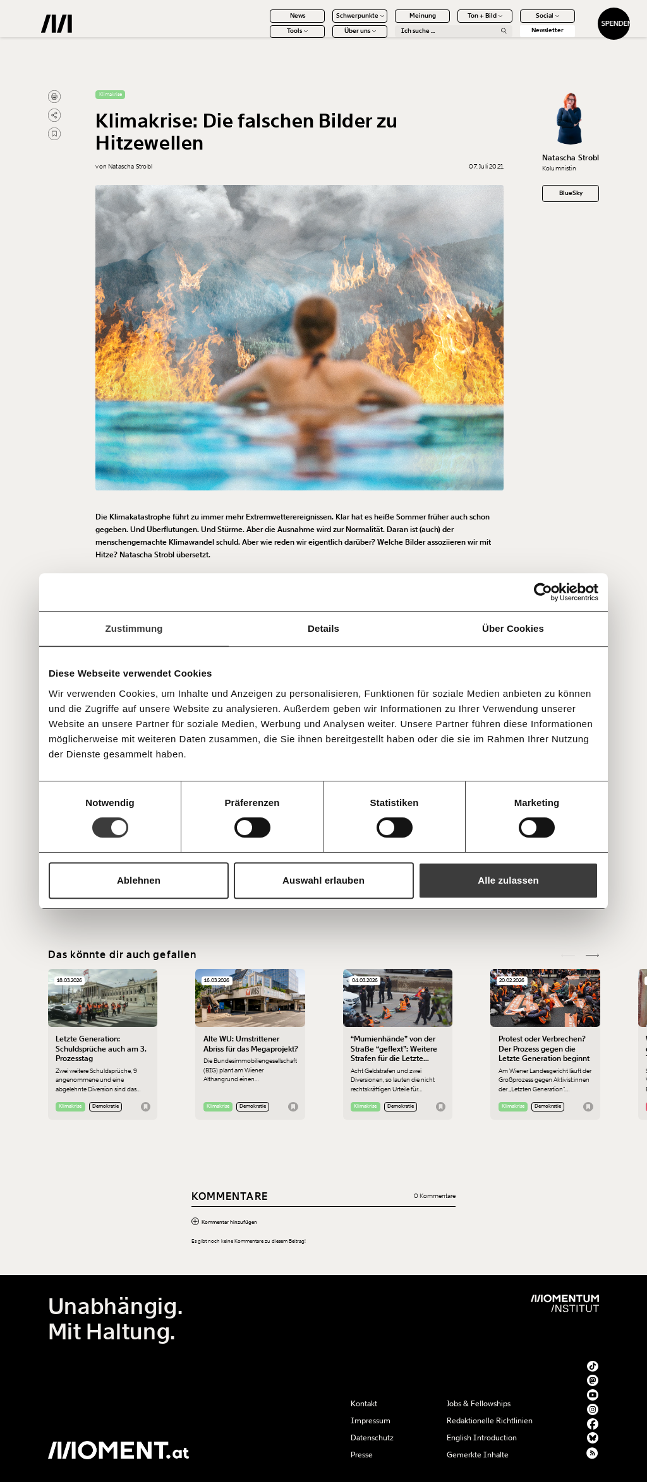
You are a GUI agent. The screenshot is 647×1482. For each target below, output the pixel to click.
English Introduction (482, 1438)
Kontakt (364, 1404)
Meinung (392, 22)
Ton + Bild (454, 22)
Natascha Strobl (571, 158)
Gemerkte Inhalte (478, 1455)
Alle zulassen (508, 880)
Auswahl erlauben (323, 880)
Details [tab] (323, 628)
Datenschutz (372, 1438)
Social (517, 22)
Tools (267, 38)
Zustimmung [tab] (134, 628)
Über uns (330, 38)
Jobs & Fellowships (479, 1404)
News (267, 22)
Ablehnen (138, 880)
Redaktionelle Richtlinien (490, 1421)
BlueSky (571, 193)
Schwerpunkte (330, 22)
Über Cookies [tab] (513, 628)
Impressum (370, 1421)
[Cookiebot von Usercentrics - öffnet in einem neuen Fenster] (543, 592)
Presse (362, 1455)
